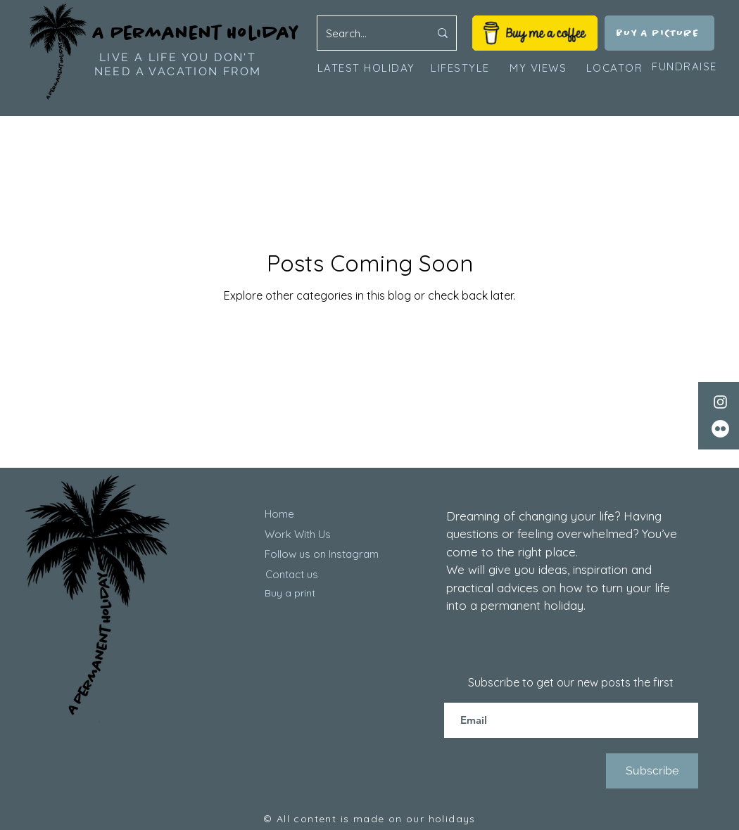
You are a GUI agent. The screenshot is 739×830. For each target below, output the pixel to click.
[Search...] (367, 33)
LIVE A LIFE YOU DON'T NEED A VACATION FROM (178, 64)
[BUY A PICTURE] (659, 33)
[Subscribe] (652, 770)
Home (279, 514)
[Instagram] (720, 402)
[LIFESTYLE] (460, 67)
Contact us (291, 574)
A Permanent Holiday (196, 32)
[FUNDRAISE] (684, 66)
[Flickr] (720, 429)
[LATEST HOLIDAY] (367, 68)
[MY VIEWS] (539, 68)
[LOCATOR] (615, 68)
